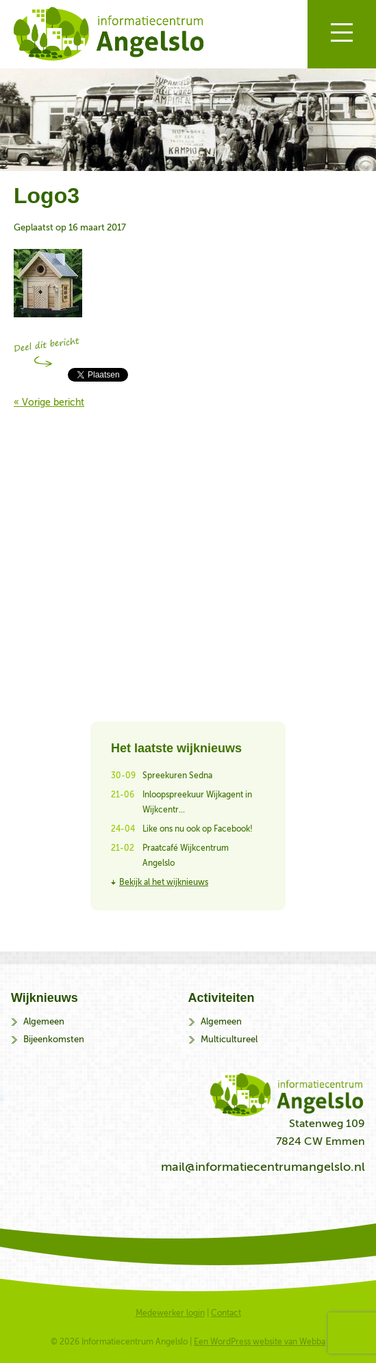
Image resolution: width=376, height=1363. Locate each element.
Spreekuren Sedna (177, 775)
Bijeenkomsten (53, 1039)
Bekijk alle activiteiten (188, 551)
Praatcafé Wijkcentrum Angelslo (185, 855)
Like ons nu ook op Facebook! (197, 829)
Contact (226, 1313)
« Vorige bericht (49, 402)
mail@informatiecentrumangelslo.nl (263, 1167)
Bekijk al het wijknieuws (163, 882)
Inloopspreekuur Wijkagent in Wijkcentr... (197, 802)
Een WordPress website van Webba (259, 1342)
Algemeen (43, 1021)
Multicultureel (229, 1039)
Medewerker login (170, 1313)
